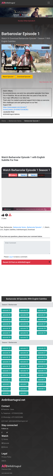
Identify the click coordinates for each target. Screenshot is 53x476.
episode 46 (24, 324)
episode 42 (6, 319)
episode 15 (42, 371)
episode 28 (24, 353)
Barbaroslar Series (15, 121)
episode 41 (42, 315)
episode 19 (24, 366)
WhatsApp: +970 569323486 (12, 417)
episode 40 (24, 315)
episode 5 (6, 389)
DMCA (4, 461)
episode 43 (24, 319)
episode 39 (24, 328)
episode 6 (41, 384)
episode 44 (42, 319)
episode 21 (42, 362)
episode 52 (24, 310)
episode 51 (6, 310)
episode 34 (6, 337)
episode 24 (42, 357)
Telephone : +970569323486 (12, 413)
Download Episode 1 (24, 77)
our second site (7, 473)
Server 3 (32, 175)
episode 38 (42, 328)
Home (4, 121)
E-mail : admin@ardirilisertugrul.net (14, 421)
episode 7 (23, 384)
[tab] (26, 262)
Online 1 (12, 175)
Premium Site (6, 469)
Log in (11, 257)
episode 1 (23, 393)
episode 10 (24, 380)
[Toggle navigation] (48, 3)
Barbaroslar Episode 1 (34, 227)
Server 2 (22, 175)
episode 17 (6, 371)
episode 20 (6, 366)
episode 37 (6, 333)
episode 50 (42, 310)
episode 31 (24, 348)
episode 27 (42, 353)
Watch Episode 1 (8, 77)
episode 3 (41, 389)
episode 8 (6, 384)
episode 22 (24, 362)
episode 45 (6, 324)
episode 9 (41, 380)
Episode (5, 443)
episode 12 (42, 375)
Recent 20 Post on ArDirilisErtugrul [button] (26, 262)
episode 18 (42, 366)
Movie (5, 447)
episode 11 (6, 380)
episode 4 (23, 389)
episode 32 (6, 348)
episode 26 (6, 357)
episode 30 (42, 348)
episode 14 (6, 375)
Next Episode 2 (44, 82)
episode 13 (24, 375)
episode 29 (6, 353)
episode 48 (6, 328)
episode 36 (24, 333)
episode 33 (24, 337)
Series (5, 439)
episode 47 (42, 324)
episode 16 (24, 371)
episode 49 (6, 315)
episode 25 (24, 357)
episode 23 (6, 362)
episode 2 (6, 393)
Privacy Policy (6, 457)
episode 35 (42, 333)
